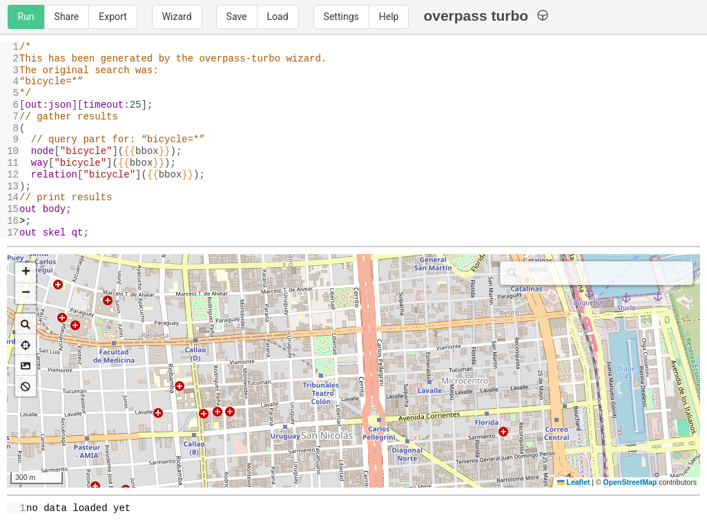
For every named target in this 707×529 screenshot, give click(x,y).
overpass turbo (485, 15)
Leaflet (573, 482)
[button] (25, 272)
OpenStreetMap (630, 482)
